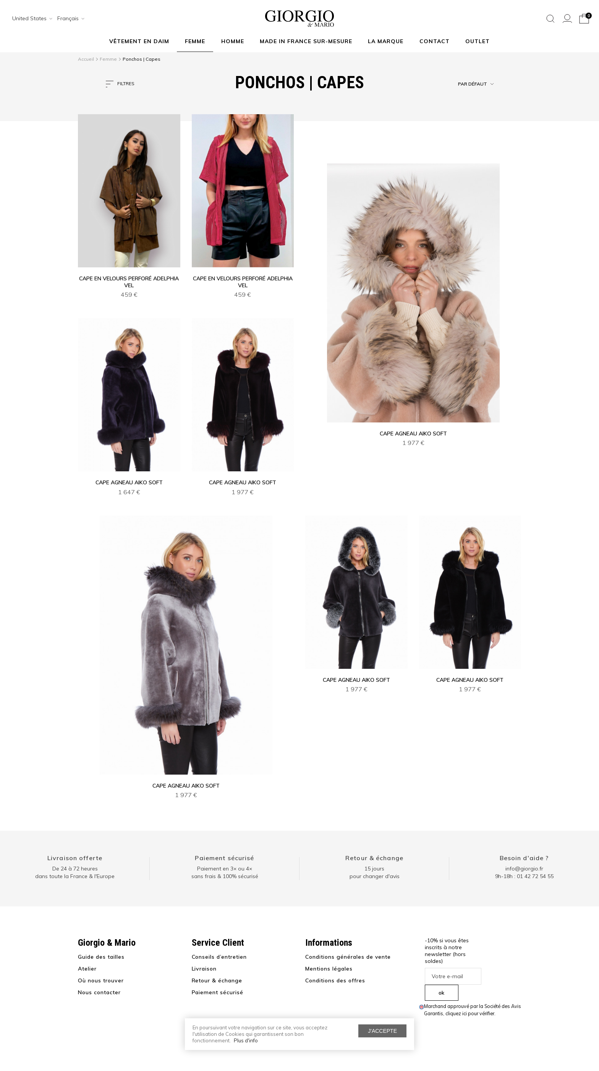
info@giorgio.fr (524, 868)
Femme (195, 41)
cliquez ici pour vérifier (469, 1013)
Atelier (87, 968)
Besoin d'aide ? (524, 858)
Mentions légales (329, 968)
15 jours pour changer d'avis (375, 872)
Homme (232, 41)
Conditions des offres (335, 980)
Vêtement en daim (139, 41)
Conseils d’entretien (219, 956)
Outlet (477, 41)
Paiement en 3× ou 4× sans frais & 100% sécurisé (224, 872)
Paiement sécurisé (224, 858)
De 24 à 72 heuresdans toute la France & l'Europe (75, 872)
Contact (434, 41)
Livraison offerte (74, 858)
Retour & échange (374, 858)
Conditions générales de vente (348, 956)
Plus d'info (246, 1040)
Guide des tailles (101, 956)
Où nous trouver (101, 980)
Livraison (204, 968)
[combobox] (29, 18)
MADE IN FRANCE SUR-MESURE (306, 41)
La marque (385, 41)
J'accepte (382, 1031)
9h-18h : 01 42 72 (524, 876)
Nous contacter (99, 992)
